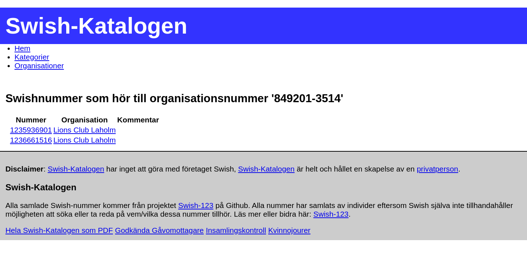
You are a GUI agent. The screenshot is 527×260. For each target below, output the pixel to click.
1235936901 (31, 130)
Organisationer (39, 65)
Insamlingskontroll (236, 230)
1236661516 (31, 140)
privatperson (437, 169)
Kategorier (31, 57)
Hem (22, 48)
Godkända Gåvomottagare (159, 230)
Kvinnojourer (289, 230)
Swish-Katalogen (76, 169)
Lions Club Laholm (84, 130)
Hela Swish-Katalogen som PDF (59, 230)
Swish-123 (195, 205)
